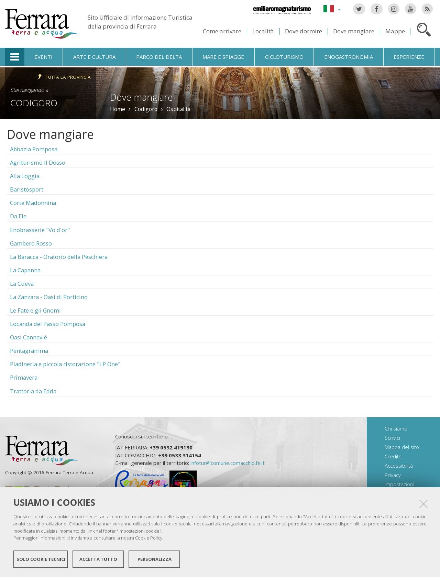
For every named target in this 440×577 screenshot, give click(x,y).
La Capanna (25, 270)
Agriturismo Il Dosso (37, 162)
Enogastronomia (348, 56)
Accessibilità (399, 465)
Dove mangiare (353, 31)
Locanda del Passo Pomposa (47, 324)
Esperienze (409, 56)
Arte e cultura (94, 56)
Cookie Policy (148, 538)
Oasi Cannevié (28, 337)
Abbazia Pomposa (33, 149)
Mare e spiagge (223, 56)
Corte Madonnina (33, 203)
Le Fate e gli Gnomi (35, 310)
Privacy (393, 474)
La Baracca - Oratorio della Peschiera (59, 257)
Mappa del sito (402, 447)
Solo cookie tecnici (40, 559)
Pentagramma (29, 351)
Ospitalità (178, 109)
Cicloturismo (284, 56)
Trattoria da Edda (33, 391)
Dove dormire (303, 31)
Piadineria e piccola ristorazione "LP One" (65, 364)
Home (117, 109)
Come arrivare (222, 31)
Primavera (23, 377)
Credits (393, 456)
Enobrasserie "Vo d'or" (40, 230)
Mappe (395, 31)
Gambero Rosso (31, 243)
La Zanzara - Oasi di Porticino (49, 297)
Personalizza (155, 559)
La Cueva (22, 283)
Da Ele (18, 216)
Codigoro (33, 103)
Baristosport (26, 189)
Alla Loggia (25, 176)
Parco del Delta (159, 56)
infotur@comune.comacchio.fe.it (227, 462)
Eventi (43, 56)
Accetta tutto (98, 559)
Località (263, 31)
